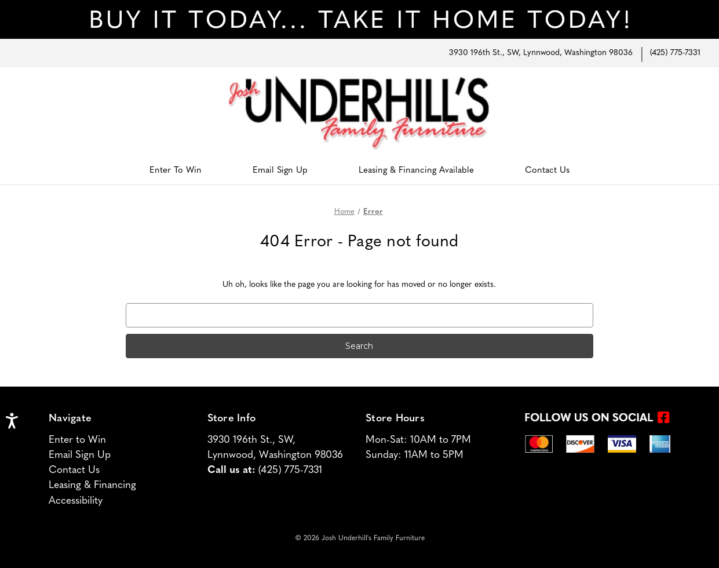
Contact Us (547, 170)
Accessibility (76, 501)
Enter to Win (77, 440)
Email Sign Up (280, 170)
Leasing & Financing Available (416, 170)
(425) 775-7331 (675, 53)
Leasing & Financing (92, 485)
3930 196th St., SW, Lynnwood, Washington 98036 (541, 53)
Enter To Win (175, 170)
